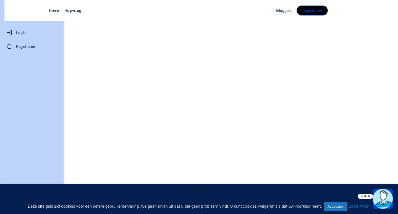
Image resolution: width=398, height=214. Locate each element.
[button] (383, 199)
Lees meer (359, 206)
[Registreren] (32, 46)
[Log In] (32, 32)
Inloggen (342, 10)
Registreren (371, 10)
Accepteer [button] (336, 206)
